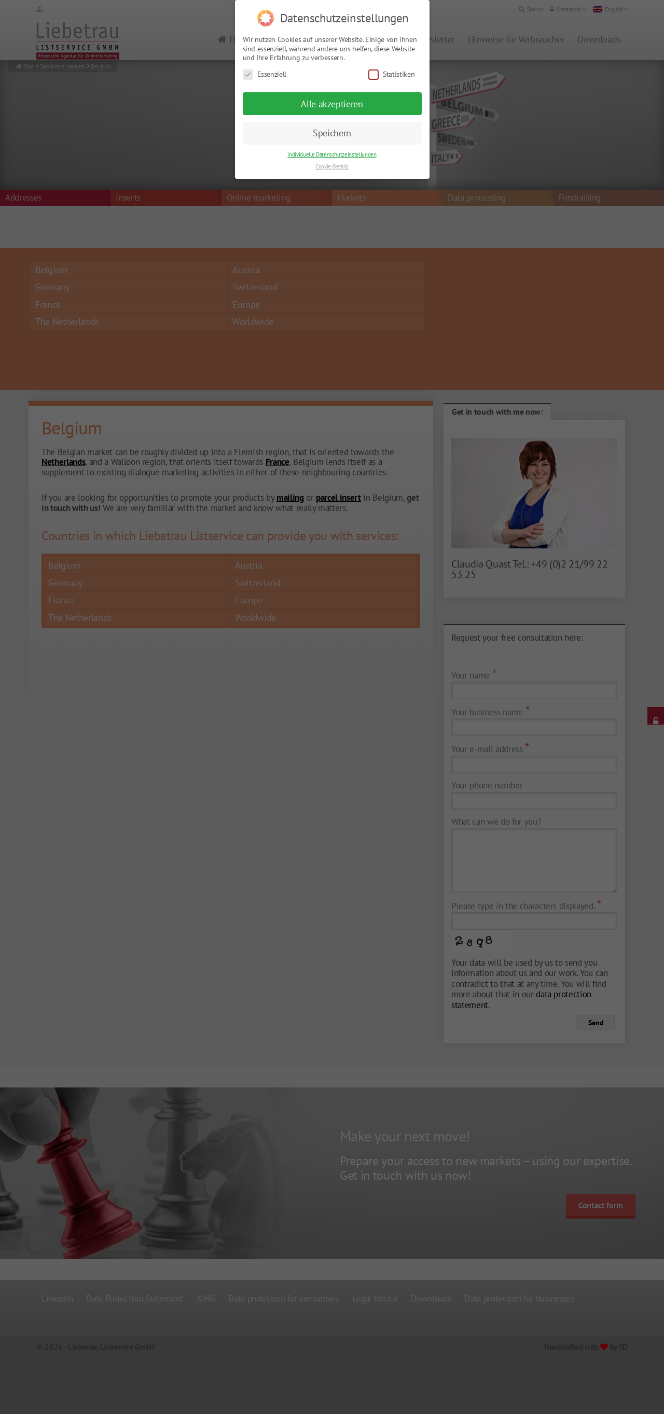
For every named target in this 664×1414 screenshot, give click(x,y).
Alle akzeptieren (332, 90)
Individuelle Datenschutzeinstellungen (331, 141)
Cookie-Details (332, 153)
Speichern (332, 119)
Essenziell (265, 61)
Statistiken (391, 61)
